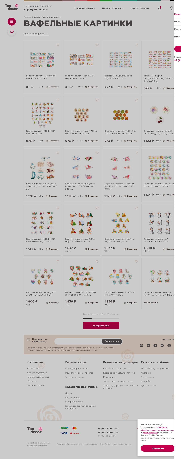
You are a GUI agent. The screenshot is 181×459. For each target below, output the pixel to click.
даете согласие (150, 433)
